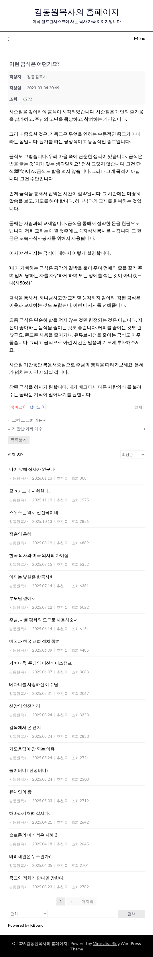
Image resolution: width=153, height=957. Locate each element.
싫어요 (37, 407)
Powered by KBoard (26, 925)
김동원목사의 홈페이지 (76, 12)
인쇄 (138, 407)
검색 (131, 913)
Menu (139, 38)
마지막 (87, 901)
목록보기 (19, 439)
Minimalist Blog (106, 943)
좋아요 (18, 407)
